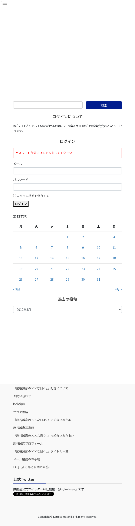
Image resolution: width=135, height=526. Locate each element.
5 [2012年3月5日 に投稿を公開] (21, 247)
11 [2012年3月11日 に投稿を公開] (114, 247)
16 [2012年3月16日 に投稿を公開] (83, 258)
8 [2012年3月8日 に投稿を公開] (67, 247)
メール (17, 163)
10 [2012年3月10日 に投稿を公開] (98, 247)
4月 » (118, 289)
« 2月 (16, 289)
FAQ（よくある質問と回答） (32, 467)
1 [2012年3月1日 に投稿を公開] (67, 237)
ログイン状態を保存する (33, 196)
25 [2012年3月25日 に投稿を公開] (114, 269)
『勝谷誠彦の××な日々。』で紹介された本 (42, 420)
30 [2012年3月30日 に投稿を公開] (83, 279)
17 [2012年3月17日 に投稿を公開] (98, 258)
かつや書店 (20, 412)
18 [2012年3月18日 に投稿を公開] (114, 258)
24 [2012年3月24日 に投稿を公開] (98, 269)
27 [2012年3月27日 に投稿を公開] (36, 279)
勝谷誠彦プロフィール (28, 443)
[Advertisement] (67, 348)
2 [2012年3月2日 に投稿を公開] (83, 237)
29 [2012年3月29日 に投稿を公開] (67, 279)
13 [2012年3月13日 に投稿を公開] (36, 258)
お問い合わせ (22, 396)
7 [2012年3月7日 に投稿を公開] (52, 247)
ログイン (21, 204)
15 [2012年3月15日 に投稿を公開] (67, 258)
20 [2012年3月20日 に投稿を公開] (36, 269)
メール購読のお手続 (26, 459)
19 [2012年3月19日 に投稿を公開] (21, 269)
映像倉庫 (19, 404)
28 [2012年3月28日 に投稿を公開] (52, 279)
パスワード (20, 179)
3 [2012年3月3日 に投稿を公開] (98, 237)
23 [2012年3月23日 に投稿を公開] (83, 269)
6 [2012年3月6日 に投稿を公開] (36, 247)
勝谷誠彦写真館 (23, 428)
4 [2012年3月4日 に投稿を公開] (114, 237)
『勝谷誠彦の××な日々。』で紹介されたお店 (43, 435)
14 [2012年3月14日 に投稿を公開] (52, 258)
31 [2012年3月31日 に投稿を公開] (98, 279)
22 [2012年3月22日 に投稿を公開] (67, 269)
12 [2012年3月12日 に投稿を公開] (21, 258)
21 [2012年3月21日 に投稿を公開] (52, 269)
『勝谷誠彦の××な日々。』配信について (40, 388)
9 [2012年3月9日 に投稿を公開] (83, 247)
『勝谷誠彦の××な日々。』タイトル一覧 (40, 451)
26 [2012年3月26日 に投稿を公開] (21, 279)
